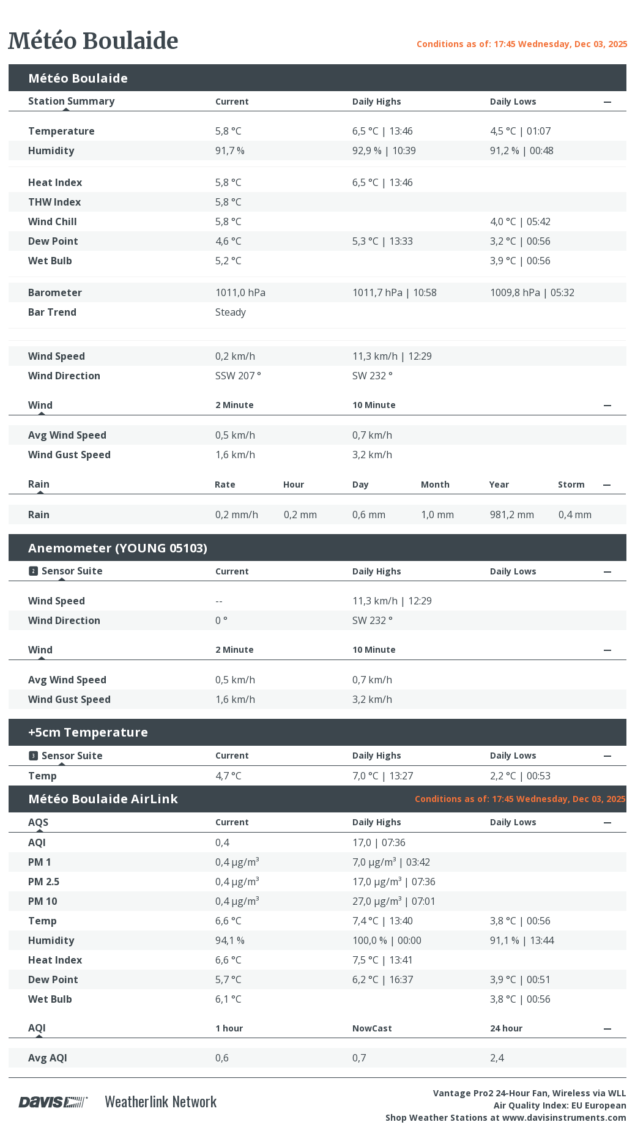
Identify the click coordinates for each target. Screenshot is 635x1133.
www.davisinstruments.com (564, 1117)
